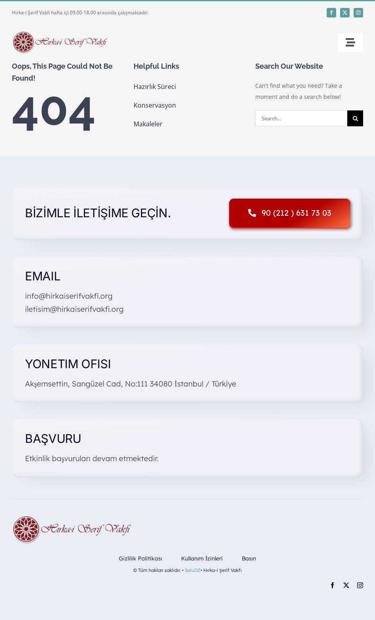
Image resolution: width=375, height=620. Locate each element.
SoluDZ (193, 570)
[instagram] (358, 12)
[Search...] (301, 118)
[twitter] (345, 12)
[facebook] (331, 12)
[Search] (355, 118)
